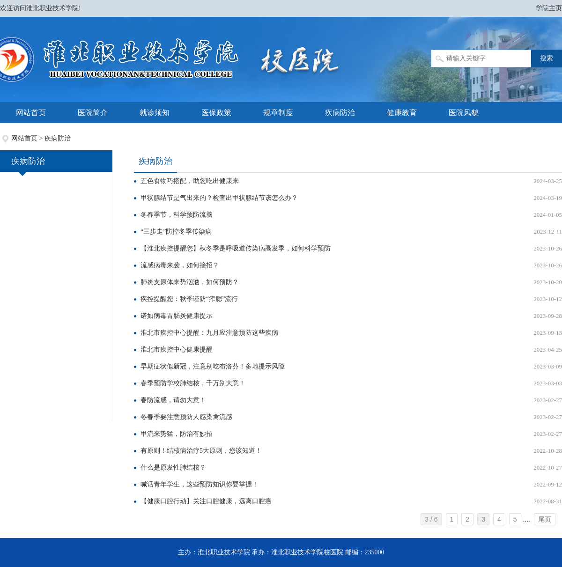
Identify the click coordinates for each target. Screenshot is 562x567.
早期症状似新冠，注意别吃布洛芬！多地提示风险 (212, 366)
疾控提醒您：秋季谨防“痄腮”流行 (189, 298)
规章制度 (278, 113)
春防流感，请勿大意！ (173, 400)
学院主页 (549, 8)
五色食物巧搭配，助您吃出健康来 (189, 180)
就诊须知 (155, 113)
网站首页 (31, 113)
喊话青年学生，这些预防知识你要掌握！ (199, 484)
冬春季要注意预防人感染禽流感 (186, 416)
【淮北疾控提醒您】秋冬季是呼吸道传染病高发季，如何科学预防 (235, 248)
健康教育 (402, 113)
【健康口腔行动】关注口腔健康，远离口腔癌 (206, 501)
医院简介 (93, 113)
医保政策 (216, 113)
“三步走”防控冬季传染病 (176, 231)
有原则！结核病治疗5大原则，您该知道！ (201, 450)
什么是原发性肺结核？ (173, 467)
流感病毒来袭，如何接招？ (179, 265)
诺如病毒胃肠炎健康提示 (176, 315)
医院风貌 (464, 113)
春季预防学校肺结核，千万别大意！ (192, 383)
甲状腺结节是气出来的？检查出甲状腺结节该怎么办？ (219, 197)
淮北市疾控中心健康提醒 (176, 349)
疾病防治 (340, 113)
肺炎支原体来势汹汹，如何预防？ (189, 282)
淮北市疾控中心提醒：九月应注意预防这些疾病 (209, 332)
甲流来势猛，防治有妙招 (176, 433)
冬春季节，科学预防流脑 (176, 214)
